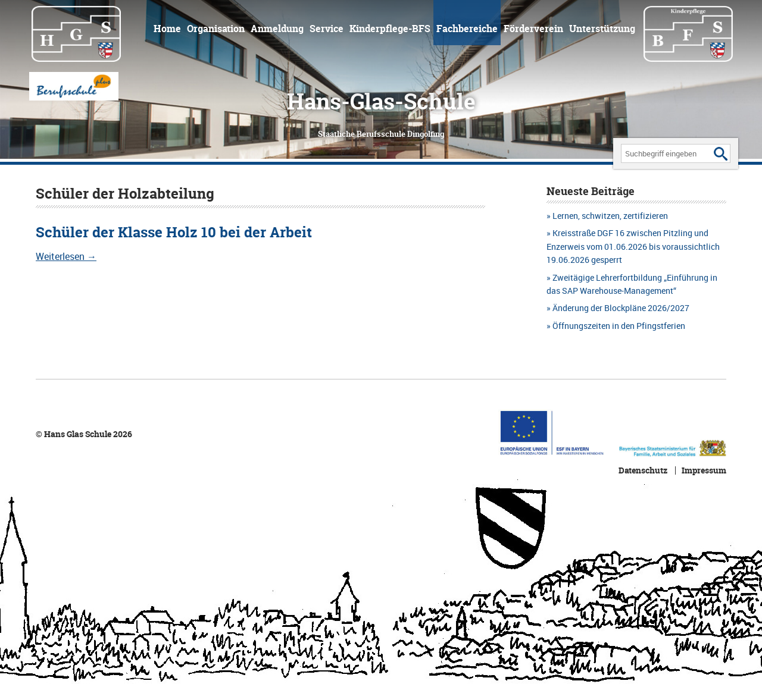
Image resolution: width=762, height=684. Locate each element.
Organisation (216, 28)
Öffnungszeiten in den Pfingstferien (618, 325)
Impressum (704, 470)
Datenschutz (643, 470)
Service (326, 28)
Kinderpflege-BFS (389, 28)
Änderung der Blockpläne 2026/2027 (620, 307)
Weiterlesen (66, 256)
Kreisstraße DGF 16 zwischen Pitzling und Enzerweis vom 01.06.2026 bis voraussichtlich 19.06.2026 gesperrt (633, 246)
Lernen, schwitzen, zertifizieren (610, 215)
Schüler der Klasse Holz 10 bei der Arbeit (174, 232)
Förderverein (533, 28)
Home (167, 28)
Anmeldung (277, 28)
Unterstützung (602, 28)
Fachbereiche (467, 28)
